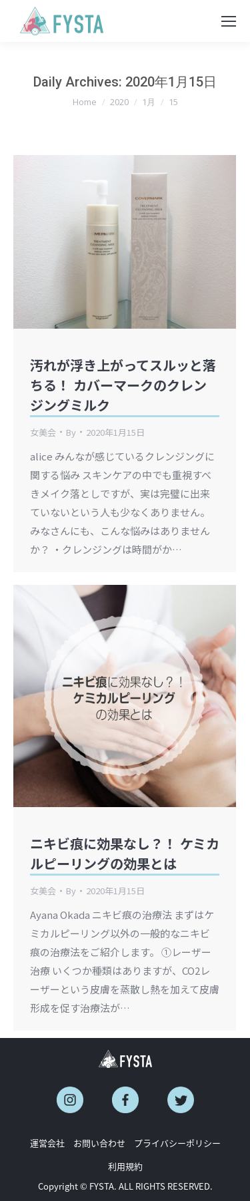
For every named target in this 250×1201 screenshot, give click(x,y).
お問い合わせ (99, 1142)
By (71, 432)
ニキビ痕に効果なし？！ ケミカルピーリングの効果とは (124, 853)
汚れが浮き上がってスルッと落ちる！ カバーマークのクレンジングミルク (123, 385)
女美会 (43, 432)
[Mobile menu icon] (229, 21)
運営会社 (47, 1142)
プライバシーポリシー (177, 1142)
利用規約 (125, 1166)
